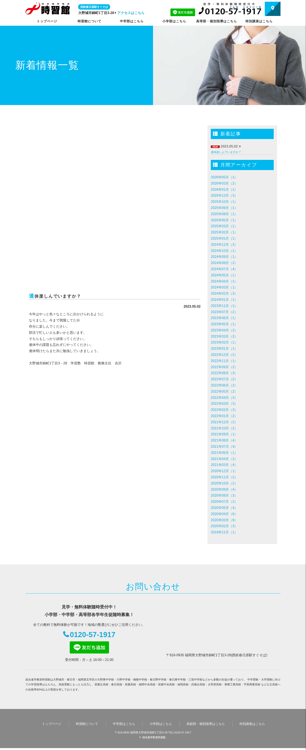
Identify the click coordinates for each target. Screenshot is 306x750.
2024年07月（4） (224, 269)
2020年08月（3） (224, 495)
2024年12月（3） (224, 244)
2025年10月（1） (224, 201)
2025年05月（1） (224, 220)
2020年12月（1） (224, 471)
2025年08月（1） (224, 214)
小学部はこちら (174, 21)
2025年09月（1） (224, 208)
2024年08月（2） (224, 263)
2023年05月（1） (224, 324)
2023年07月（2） (224, 312)
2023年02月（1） (224, 342)
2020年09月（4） (224, 489)
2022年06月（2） (224, 385)
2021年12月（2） (224, 422)
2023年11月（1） (224, 306)
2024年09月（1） (224, 257)
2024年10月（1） (224, 251)
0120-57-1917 (93, 635)
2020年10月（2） (224, 483)
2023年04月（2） (224, 330)
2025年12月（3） (224, 195)
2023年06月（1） (224, 318)
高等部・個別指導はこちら (216, 21)
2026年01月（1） (224, 189)
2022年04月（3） (224, 397)
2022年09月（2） (224, 367)
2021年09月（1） (224, 434)
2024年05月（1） (224, 275)
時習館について (89, 21)
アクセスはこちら (130, 13)
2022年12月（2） (224, 355)
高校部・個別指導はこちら (206, 725)
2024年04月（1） (224, 281)
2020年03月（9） (224, 520)
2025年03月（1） (224, 226)
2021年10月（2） (224, 428)
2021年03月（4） (224, 465)
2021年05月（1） (224, 453)
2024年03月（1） (224, 287)
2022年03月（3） (224, 403)
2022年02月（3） (224, 410)
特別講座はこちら (259, 21)
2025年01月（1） (224, 238)
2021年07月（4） (224, 446)
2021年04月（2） (224, 459)
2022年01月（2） (224, 416)
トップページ (47, 21)
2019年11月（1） (224, 532)
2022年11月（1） (224, 361)
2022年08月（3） (224, 373)
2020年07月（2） (224, 501)
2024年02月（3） (224, 293)
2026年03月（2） (224, 183)
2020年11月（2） (224, 477)
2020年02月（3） (224, 526)
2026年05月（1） (224, 177)
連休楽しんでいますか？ (226, 152)
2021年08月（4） (224, 440)
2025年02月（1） (224, 232)
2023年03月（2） (224, 336)
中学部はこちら (132, 21)
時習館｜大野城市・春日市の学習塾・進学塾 (48, 8)
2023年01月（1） (224, 348)
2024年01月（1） (224, 299)
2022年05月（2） (224, 391)
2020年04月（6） (224, 514)
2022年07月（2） (224, 379)
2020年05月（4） (224, 508)
